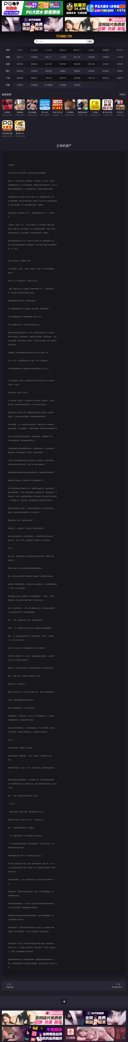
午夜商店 (20, 85)
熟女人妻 (77, 57)
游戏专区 (63, 50)
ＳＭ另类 (120, 57)
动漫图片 (63, 71)
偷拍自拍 (34, 64)
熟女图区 (105, 71)
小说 (8, 78)
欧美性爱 (63, 64)
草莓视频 (34, 85)
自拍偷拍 (34, 57)
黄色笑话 (105, 78)
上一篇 (19, 986)
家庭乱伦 (34, 78)
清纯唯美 (91, 71)
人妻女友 (48, 78)
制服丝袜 (77, 64)
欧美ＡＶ (48, 57)
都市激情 (20, 78)
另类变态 (120, 64)
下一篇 (109, 986)
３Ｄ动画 (63, 57)
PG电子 (20, 50)
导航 (8, 85)
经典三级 (91, 64)
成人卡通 (48, 64)
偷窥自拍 (20, 71)
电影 (8, 64)
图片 (8, 71)
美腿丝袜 (77, 71)
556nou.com (64, 36)
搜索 (90, 41)
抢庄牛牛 (120, 50)
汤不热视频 (48, 85)
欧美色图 (48, 71)
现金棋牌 (105, 50)
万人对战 (48, 50)
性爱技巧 (120, 78)
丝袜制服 (91, 57)
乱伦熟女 (105, 64)
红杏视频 (63, 85)
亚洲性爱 (20, 64)
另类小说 (91, 78)
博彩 (8, 50)
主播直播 (105, 57)
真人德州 (34, 50)
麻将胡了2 (77, 50)
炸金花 (91, 50)
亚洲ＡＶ (20, 57)
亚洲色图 (34, 71)
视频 (8, 57)
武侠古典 (63, 78)
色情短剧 (77, 85)
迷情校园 (77, 78)
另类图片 (120, 71)
